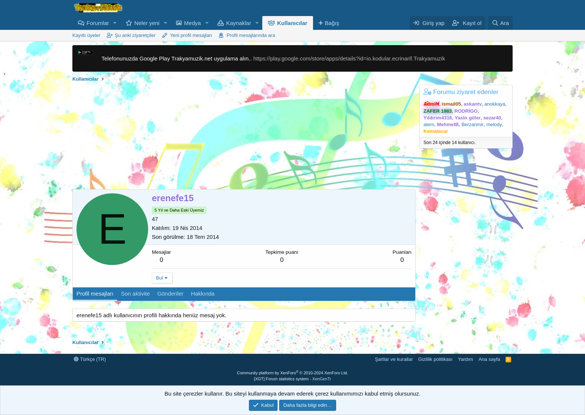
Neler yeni (147, 23)
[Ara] (500, 23)
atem (428, 124)
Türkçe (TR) (90, 359)
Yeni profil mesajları (191, 35)
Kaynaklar (238, 23)
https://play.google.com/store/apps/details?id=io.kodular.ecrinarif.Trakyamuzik (349, 58)
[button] (115, 23)
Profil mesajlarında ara (250, 35)
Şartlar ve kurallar (394, 359)
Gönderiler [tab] (170, 293)
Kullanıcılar (292, 23)
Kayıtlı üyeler (86, 35)
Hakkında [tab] (203, 293)
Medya (192, 23)
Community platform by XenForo (292, 373)
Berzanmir (473, 124)
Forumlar (98, 23)
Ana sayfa (489, 359)
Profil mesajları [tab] (94, 293)
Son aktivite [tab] (135, 293)
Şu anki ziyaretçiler (135, 35)
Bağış (332, 23)
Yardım (465, 359)
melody (494, 124)
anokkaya (494, 104)
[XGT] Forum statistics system (292, 379)
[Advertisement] (244, 137)
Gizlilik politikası (435, 359)
